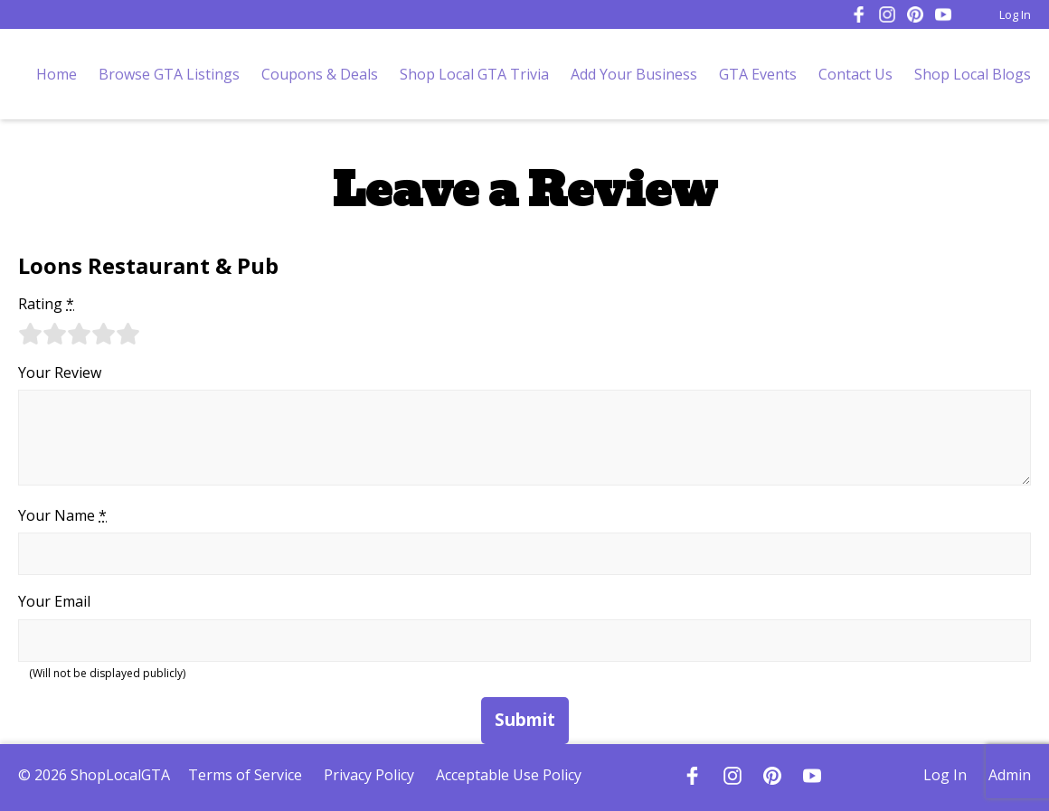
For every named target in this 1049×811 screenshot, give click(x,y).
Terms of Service (245, 775)
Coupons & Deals (319, 74)
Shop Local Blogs (972, 74)
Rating (46, 304)
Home (56, 74)
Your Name (62, 515)
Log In (1015, 14)
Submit (525, 719)
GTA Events (758, 74)
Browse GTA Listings (169, 74)
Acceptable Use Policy (508, 775)
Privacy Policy (369, 775)
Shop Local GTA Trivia (474, 74)
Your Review (59, 372)
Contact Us (855, 74)
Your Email (54, 601)
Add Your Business (634, 74)
